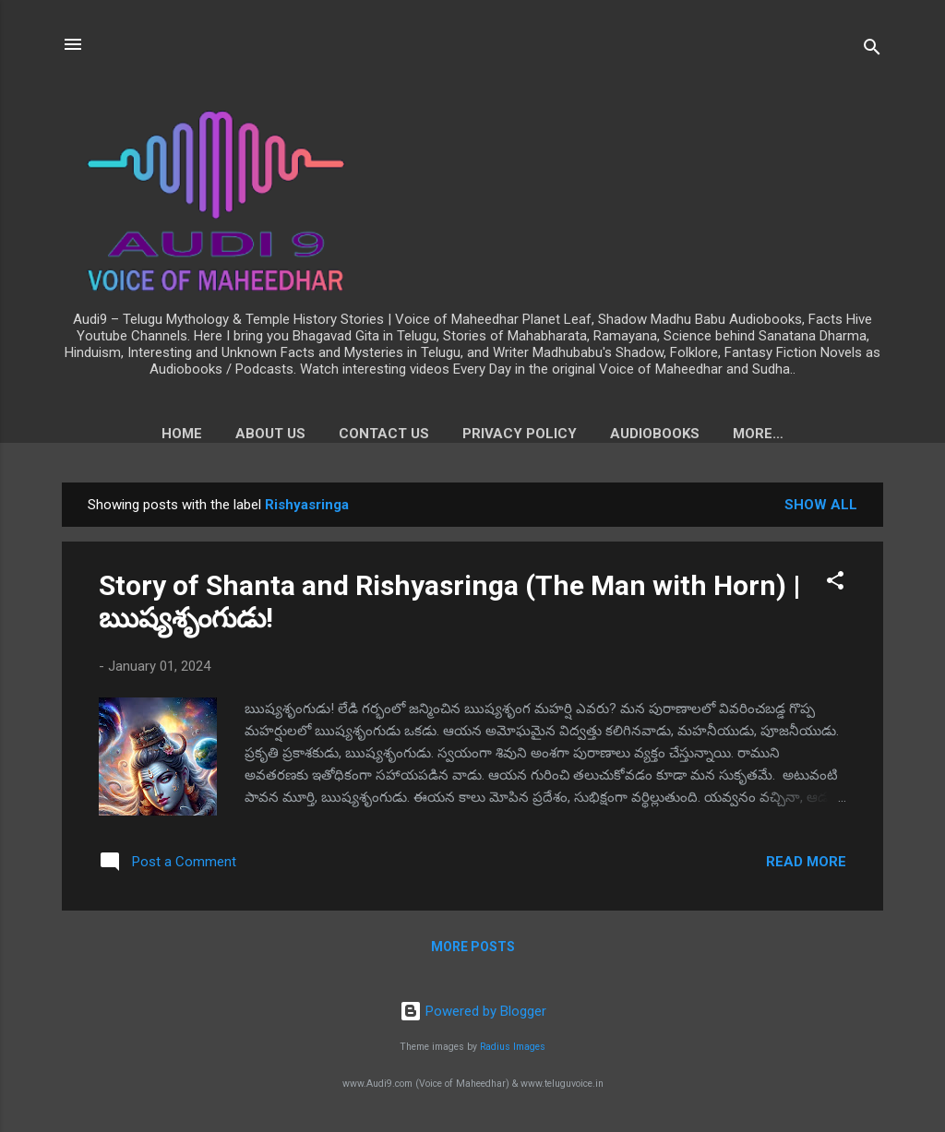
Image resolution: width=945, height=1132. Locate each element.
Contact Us (332, 433)
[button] (835, 587)
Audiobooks (603, 433)
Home (130, 433)
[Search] (872, 50)
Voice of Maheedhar (758, 433)
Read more (806, 865)
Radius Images (512, 1048)
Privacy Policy (468, 433)
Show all (820, 508)
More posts (473, 950)
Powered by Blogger (473, 1011)
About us (219, 433)
